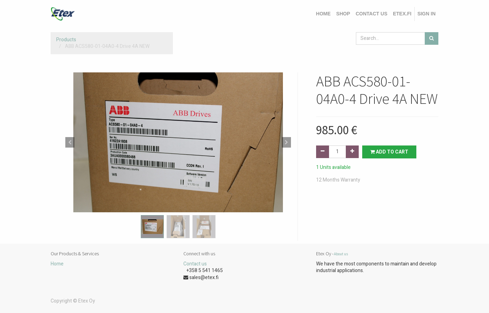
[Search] (431, 38)
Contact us (195, 264)
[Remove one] (322, 151)
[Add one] (352, 151)
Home (57, 264)
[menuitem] (323, 14)
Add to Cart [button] (389, 152)
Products (66, 39)
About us (341, 253)
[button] (70, 142)
